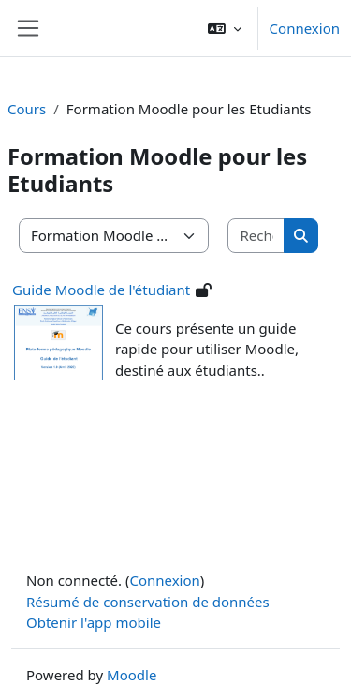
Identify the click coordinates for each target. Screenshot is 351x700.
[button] (225, 28)
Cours (26, 108)
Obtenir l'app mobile (93, 622)
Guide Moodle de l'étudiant (101, 289)
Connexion (305, 28)
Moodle (131, 674)
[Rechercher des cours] (256, 235)
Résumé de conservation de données (148, 601)
